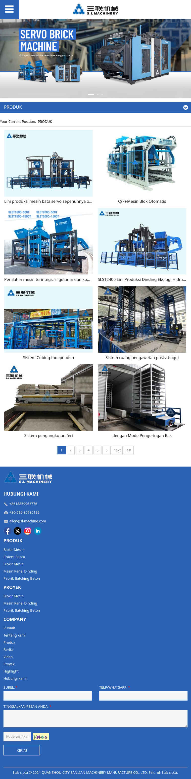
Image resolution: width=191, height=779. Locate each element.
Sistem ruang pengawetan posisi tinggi (142, 357)
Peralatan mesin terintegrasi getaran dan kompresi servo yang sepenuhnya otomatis (83, 279)
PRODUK (45, 121)
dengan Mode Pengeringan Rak (142, 435)
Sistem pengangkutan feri (48, 435)
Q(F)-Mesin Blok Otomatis (142, 201)
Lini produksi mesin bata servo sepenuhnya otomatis (53, 201)
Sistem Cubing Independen (48, 357)
